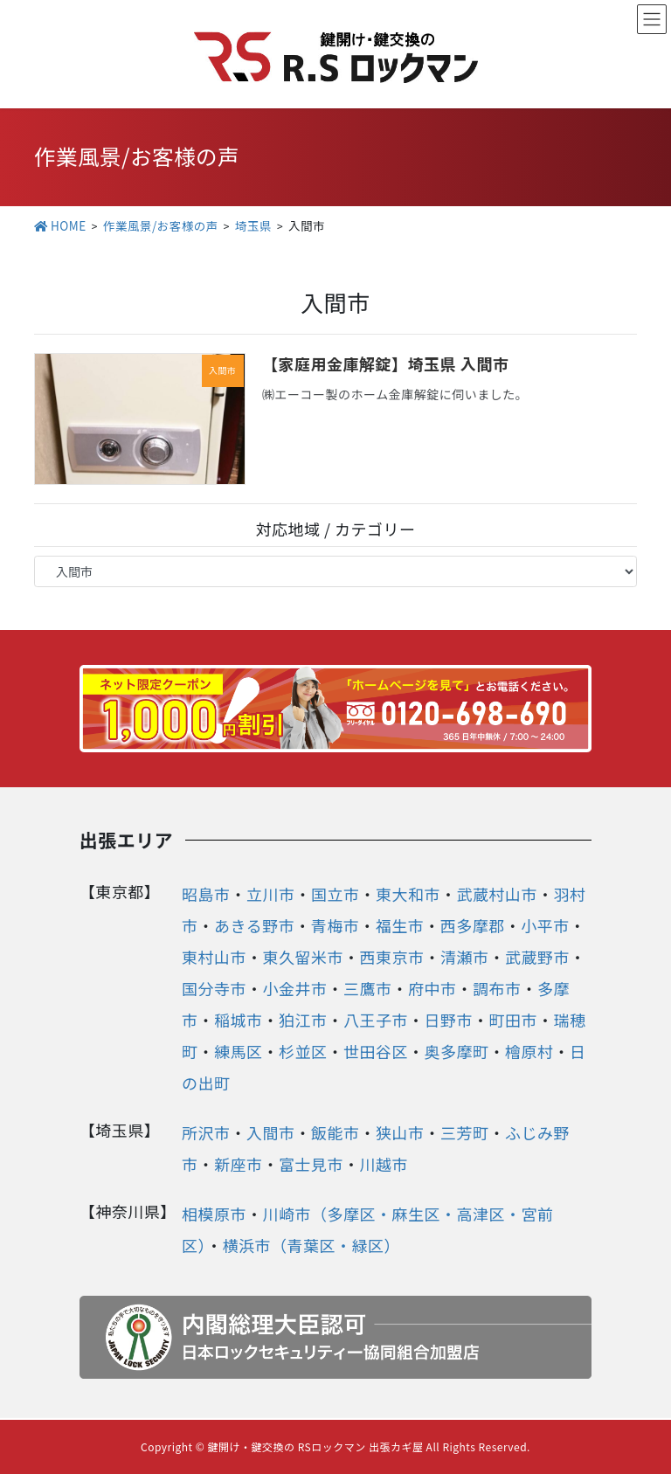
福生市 (400, 925)
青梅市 (335, 925)
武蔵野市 (537, 956)
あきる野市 (254, 925)
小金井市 (295, 988)
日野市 (449, 1019)
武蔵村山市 (497, 893)
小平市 (545, 925)
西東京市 (392, 956)
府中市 (432, 988)
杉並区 (303, 1051)
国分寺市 (214, 988)
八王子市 (375, 1019)
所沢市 (206, 1132)
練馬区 (238, 1051)
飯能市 (335, 1132)
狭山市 (400, 1132)
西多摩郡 (472, 925)
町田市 (513, 1019)
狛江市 (303, 1019)
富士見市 (311, 1163)
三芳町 (464, 1132)
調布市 (497, 988)
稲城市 (238, 1019)
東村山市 (214, 956)
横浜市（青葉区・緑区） (312, 1245)
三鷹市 (367, 988)
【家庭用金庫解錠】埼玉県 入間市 (385, 363)
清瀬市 (464, 956)
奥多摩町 (457, 1051)
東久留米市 (303, 956)
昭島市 (206, 893)
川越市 (384, 1163)
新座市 (238, 1163)
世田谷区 (375, 1051)
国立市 (335, 893)
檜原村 (529, 1051)
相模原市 (214, 1213)
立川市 (270, 893)
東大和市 (408, 893)
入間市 (270, 1132)
